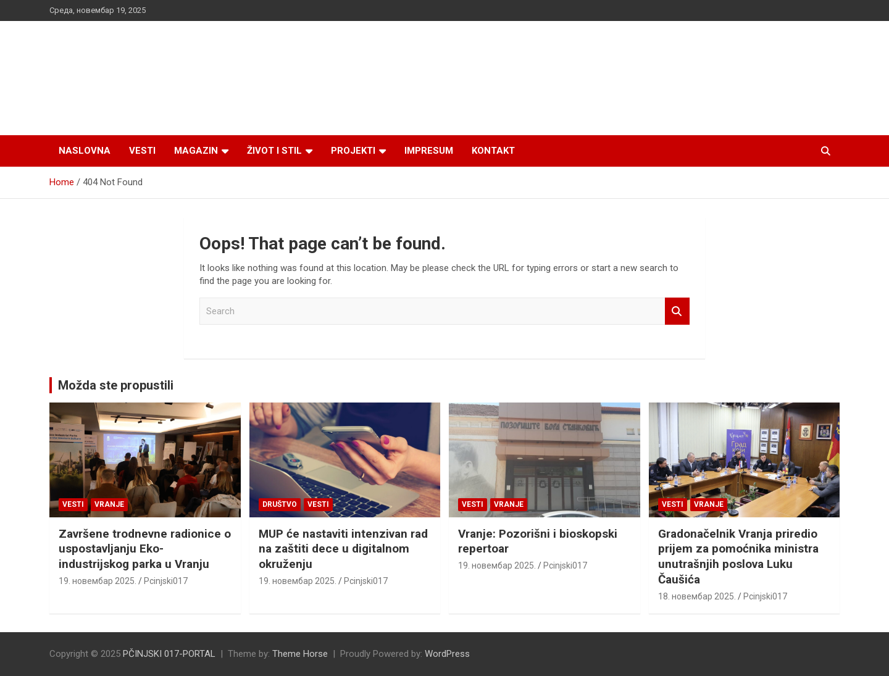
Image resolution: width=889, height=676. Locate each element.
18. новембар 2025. (697, 596)
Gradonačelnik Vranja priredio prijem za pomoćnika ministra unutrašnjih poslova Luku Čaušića (738, 556)
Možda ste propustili (115, 385)
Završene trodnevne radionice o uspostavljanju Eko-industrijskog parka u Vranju (145, 549)
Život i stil (274, 150)
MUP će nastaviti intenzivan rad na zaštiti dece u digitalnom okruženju (343, 549)
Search (677, 311)
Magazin (196, 150)
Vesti (142, 150)
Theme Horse (300, 653)
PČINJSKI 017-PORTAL (169, 653)
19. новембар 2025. (97, 581)
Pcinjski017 (166, 581)
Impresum (428, 150)
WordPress (447, 653)
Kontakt (493, 150)
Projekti (353, 150)
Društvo (279, 504)
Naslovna (85, 150)
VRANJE (109, 504)
